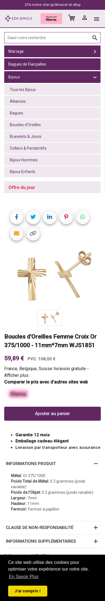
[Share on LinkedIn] (50, 217)
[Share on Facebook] (17, 217)
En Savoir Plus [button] (23, 576)
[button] (52, 464)
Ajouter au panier (52, 413)
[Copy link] (33, 234)
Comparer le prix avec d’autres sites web (46, 382)
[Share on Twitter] (33, 217)
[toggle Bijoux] (95, 77)
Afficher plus (16, 375)
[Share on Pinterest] (66, 217)
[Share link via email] (17, 234)
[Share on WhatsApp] (83, 217)
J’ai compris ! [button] (28, 591)
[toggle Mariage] (95, 51)
